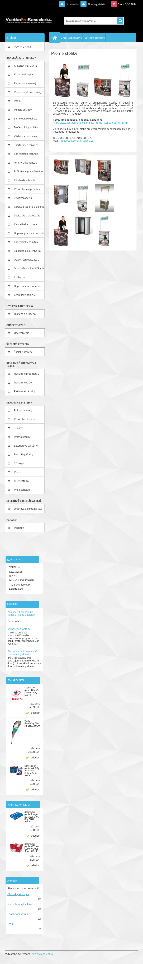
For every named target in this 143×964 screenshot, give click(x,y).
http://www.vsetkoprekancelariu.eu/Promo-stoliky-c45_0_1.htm (90, 122)
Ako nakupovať (75, 37)
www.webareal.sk (42, 954)
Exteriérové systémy (26, 445)
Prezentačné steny (25, 419)
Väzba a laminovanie (26, 136)
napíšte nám (16, 589)
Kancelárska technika (26, 154)
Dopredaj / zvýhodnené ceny (27, 287)
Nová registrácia (95, 4)
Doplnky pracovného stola (29, 233)
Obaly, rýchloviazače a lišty (26, 260)
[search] (120, 20)
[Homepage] (55, 37)
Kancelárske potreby (25, 224)
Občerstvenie (21, 333)
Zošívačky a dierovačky (27, 215)
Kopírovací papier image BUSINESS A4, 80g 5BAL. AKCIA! (31, 817)
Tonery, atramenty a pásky (25, 163)
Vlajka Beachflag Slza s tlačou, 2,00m (32, 723)
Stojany (18, 428)
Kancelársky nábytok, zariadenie (26, 243)
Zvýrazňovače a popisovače (23, 199)
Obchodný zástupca (18, 894)
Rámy (17, 472)
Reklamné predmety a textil (26, 375)
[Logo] (29, 20)
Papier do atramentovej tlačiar (27, 93)
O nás (63, 37)
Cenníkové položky (24, 295)
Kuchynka (19, 277)
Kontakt (88, 46)
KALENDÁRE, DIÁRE (25, 65)
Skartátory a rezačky (26, 145)
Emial (10, 924)
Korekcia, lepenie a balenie (29, 207)
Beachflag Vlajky (23, 454)
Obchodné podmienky (95, 37)
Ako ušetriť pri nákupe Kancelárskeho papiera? (21, 613)
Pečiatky (19, 528)
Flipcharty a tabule (24, 180)
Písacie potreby (23, 110)
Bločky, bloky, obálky (26, 127)
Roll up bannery (23, 410)
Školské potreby (23, 352)
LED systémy (21, 481)
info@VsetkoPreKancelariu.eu (76, 140)
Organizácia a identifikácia (29, 268)
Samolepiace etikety (25, 118)
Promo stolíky (22, 437)
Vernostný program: (18, 629)
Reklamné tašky (23, 382)
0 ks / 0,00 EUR (127, 4)
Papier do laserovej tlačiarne (25, 84)
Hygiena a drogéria (25, 314)
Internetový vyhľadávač (20, 904)
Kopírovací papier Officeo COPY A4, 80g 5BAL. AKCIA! (31, 847)
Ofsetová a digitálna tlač (28, 509)
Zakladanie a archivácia (27, 251)
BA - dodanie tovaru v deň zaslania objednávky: (22, 652)
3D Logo (19, 463)
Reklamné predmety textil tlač (68, 46)
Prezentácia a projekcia (27, 189)
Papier (17, 101)
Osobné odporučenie (18, 914)
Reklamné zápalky (24, 391)
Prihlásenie (70, 4)
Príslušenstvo (22, 490)
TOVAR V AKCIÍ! (23, 46)
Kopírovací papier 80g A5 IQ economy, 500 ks (31, 691)
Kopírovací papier (24, 74)
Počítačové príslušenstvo (28, 171)
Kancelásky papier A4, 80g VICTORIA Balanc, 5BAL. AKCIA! (31, 770)
